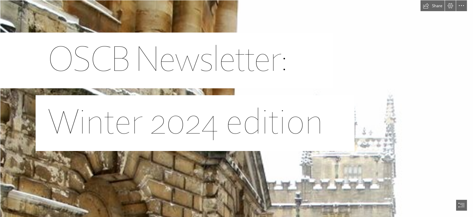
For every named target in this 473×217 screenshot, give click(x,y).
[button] (433, 5)
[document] (236, 108)
